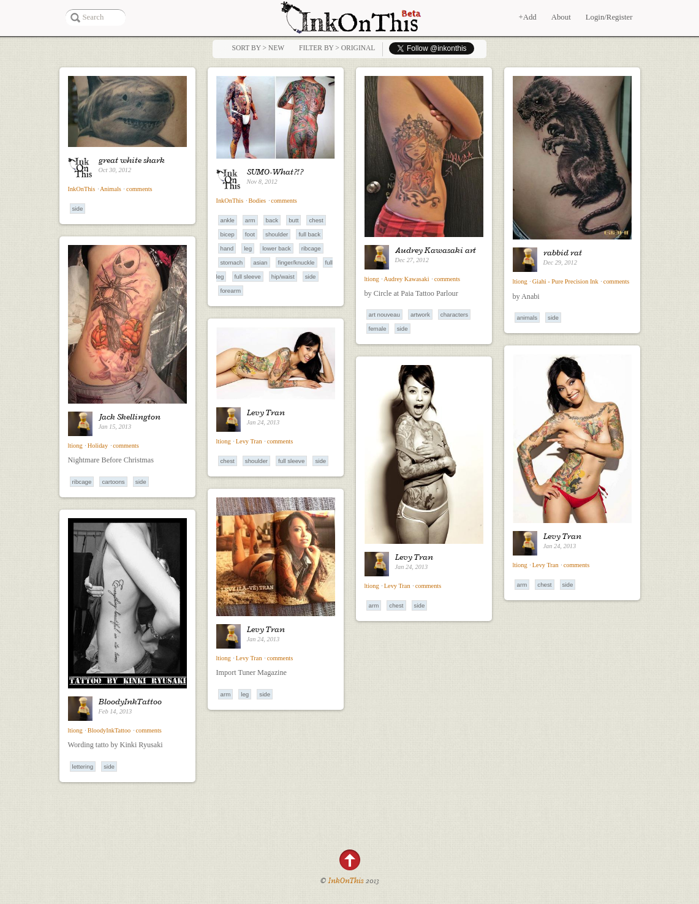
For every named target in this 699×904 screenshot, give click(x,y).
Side (77, 208)
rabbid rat (562, 252)
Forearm (231, 290)
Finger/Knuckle (296, 262)
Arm (250, 220)
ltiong (372, 279)
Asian (260, 262)
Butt (293, 220)
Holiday (98, 445)
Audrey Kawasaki (406, 279)
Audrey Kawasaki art (435, 249)
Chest (316, 220)
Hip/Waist (283, 276)
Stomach (232, 262)
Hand (227, 248)
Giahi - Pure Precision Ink (565, 281)
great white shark (132, 159)
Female (378, 328)
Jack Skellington (130, 416)
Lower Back (276, 248)
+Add (527, 17)
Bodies (257, 200)
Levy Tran (266, 412)
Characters (454, 314)
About (561, 17)
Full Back (309, 234)
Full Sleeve (248, 276)
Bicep (228, 234)
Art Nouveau (384, 314)
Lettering (83, 766)
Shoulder (276, 234)
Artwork (420, 314)
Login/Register (609, 17)
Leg (248, 248)
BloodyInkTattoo (130, 701)
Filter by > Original (337, 47)
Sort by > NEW (258, 47)
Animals (110, 189)
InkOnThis (82, 189)
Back (272, 220)
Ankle (228, 220)
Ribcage (311, 248)
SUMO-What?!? (275, 171)
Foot (250, 234)
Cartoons (113, 481)
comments (139, 189)
